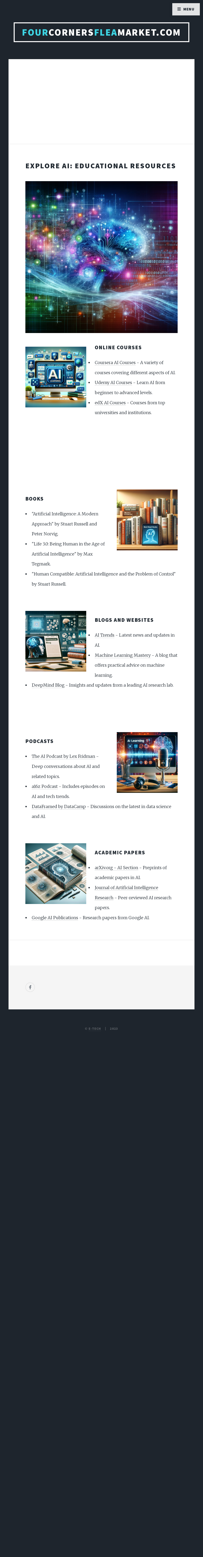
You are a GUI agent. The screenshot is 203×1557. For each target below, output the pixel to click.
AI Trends (104, 635)
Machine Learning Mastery (123, 655)
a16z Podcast (45, 786)
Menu (189, 9)
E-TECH (95, 1028)
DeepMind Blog (48, 685)
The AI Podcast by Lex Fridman (63, 756)
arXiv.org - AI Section (116, 867)
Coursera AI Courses (115, 362)
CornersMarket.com (101, 32)
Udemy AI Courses (113, 382)
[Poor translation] (35, 1422)
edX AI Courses (110, 402)
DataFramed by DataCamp (59, 806)
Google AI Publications (55, 917)
